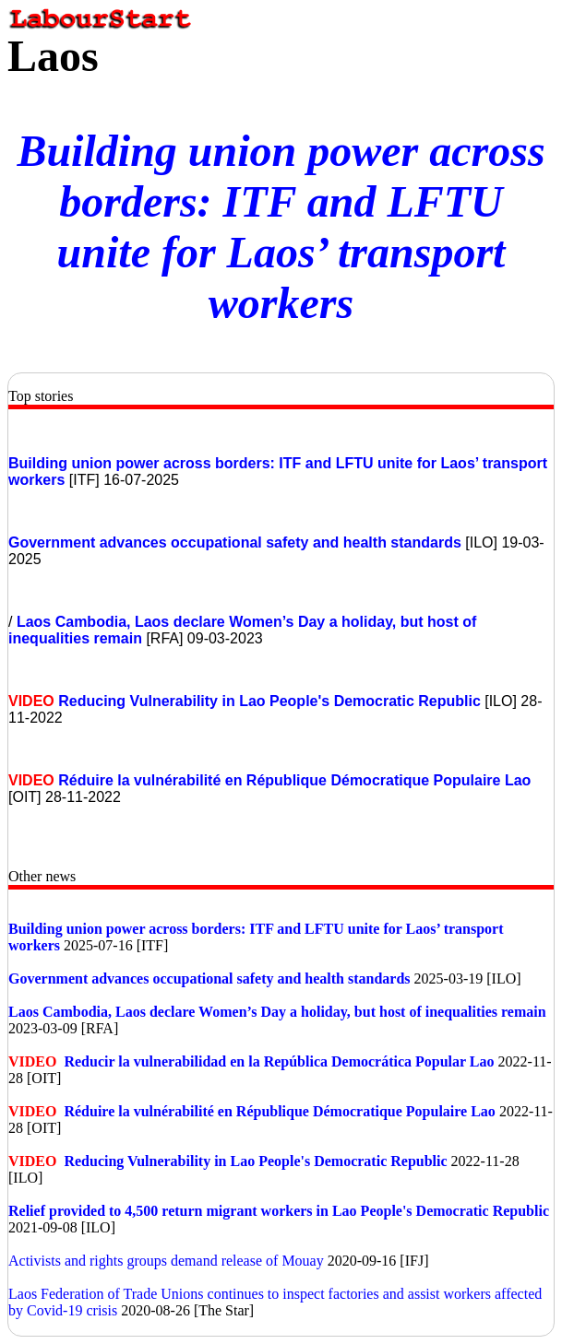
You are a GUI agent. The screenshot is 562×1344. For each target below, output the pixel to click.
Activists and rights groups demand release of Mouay (166, 1260)
